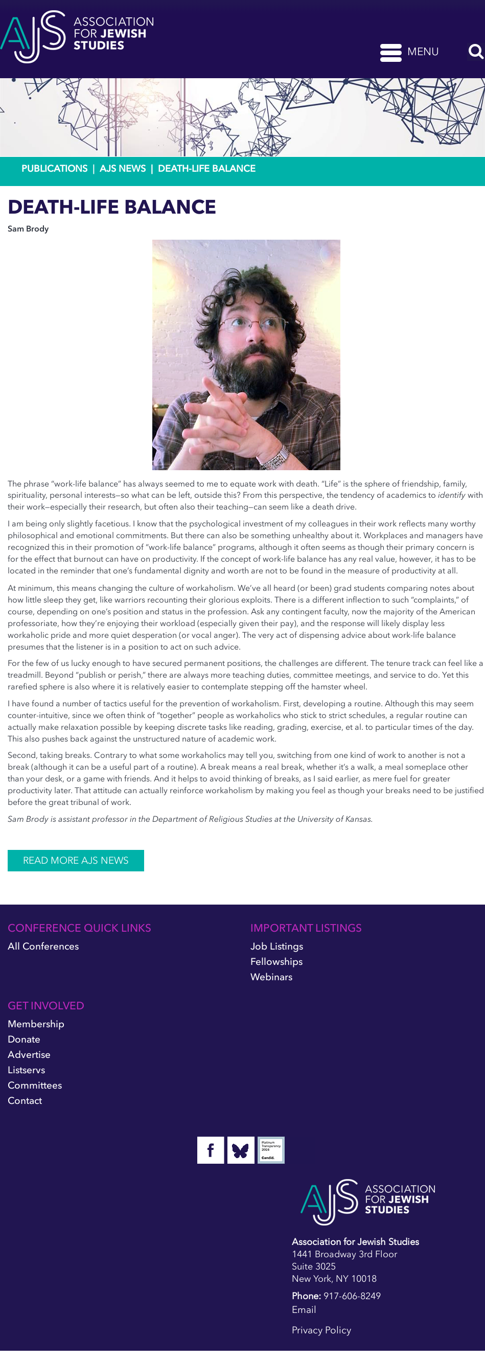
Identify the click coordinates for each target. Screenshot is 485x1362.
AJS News (123, 168)
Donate (24, 1039)
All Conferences (43, 946)
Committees (35, 1085)
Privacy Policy (321, 1330)
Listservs (26, 1070)
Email (304, 1309)
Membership (36, 1024)
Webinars (271, 977)
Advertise (29, 1054)
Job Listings (276, 946)
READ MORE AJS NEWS (76, 860)
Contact (25, 1100)
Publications (54, 168)
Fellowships (276, 961)
